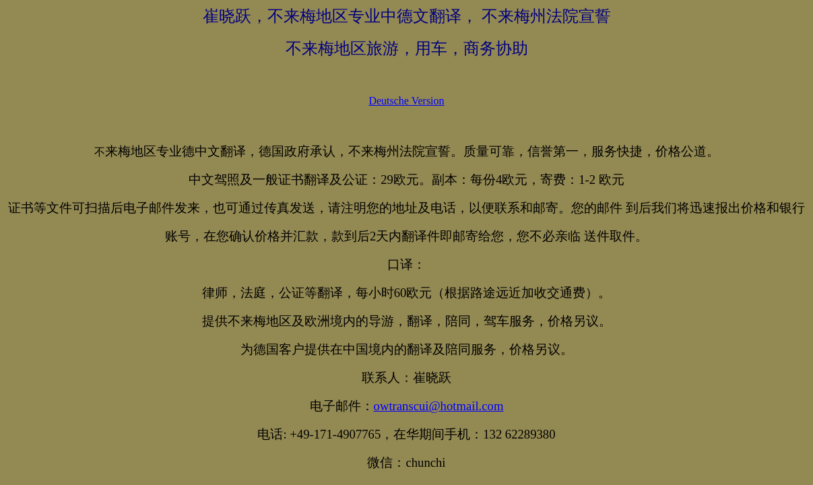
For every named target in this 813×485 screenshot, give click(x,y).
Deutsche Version (406, 100)
